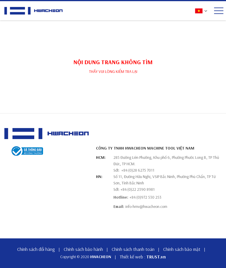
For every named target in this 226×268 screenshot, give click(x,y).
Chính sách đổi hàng (36, 249)
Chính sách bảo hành (83, 249)
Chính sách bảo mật (181, 249)
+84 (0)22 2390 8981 (137, 189)
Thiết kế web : (132, 257)
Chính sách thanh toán (133, 249)
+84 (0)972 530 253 (145, 197)
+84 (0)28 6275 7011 (137, 170)
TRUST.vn (156, 257)
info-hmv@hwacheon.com (146, 206)
